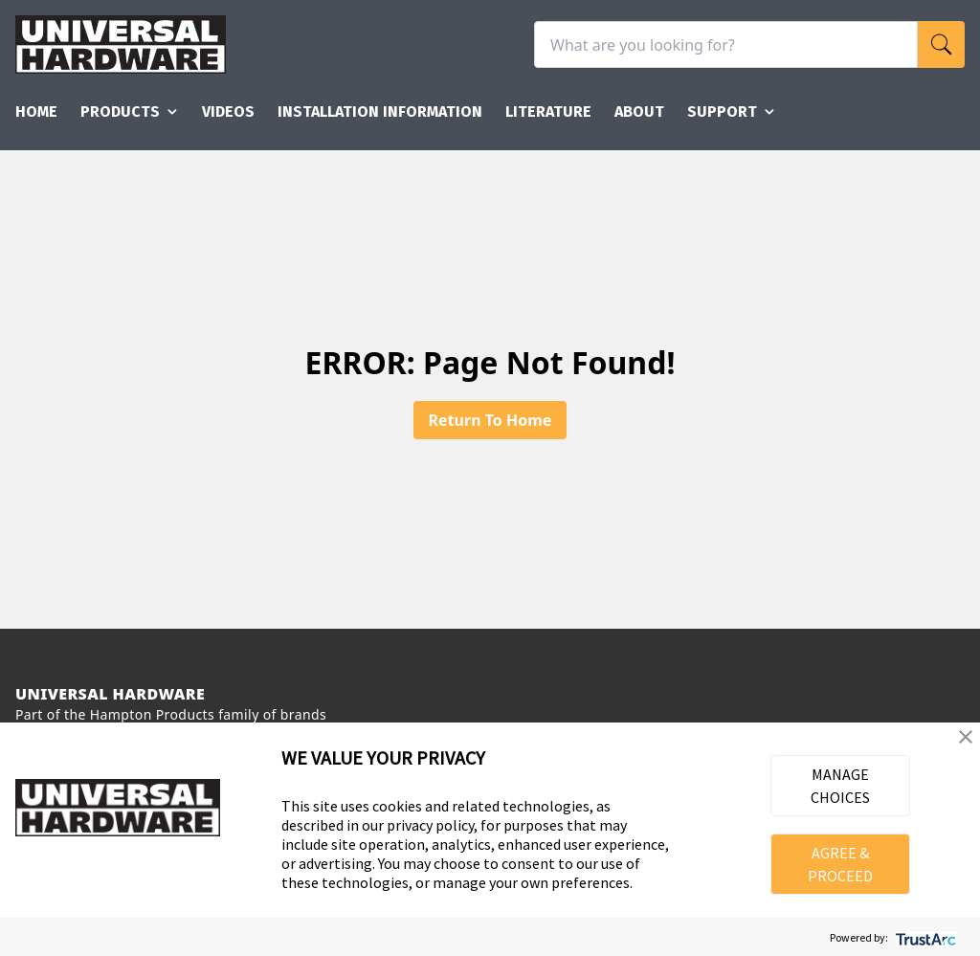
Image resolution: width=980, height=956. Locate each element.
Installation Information (380, 111)
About (639, 111)
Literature (548, 111)
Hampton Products (152, 714)
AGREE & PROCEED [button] (840, 864)
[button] (965, 737)
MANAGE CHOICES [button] (840, 786)
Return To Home (490, 420)
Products (129, 112)
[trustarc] (924, 937)
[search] (941, 44)
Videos (228, 111)
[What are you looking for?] (726, 44)
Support (731, 112)
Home (36, 111)
